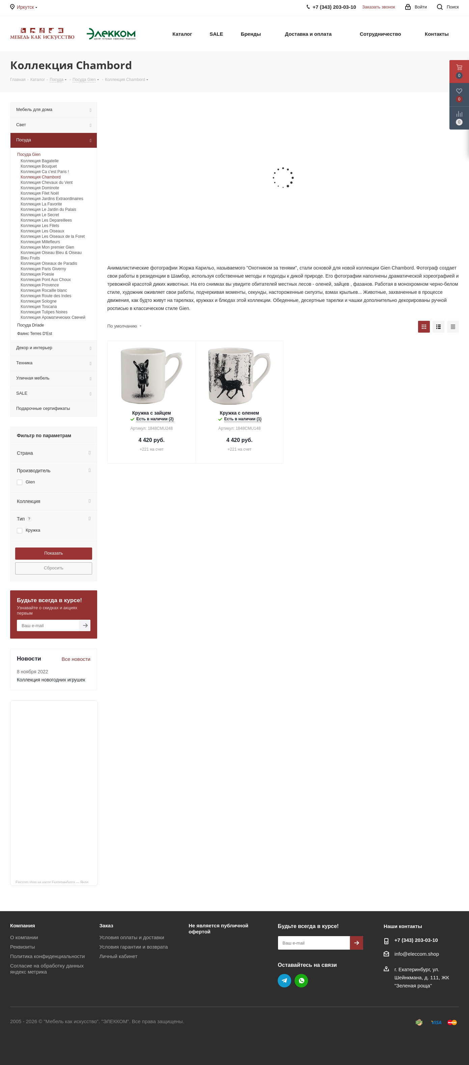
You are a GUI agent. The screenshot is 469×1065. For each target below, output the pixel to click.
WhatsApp (301, 980)
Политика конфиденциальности (47, 956)
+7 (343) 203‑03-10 (416, 940)
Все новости (75, 659)
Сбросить (53, 567)
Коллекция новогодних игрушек (51, 679)
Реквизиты (22, 947)
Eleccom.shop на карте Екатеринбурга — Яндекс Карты (57, 881)
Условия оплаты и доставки (131, 937)
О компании (24, 937)
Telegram (284, 980)
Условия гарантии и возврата (133, 947)
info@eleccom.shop (416, 954)
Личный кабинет (118, 956)
